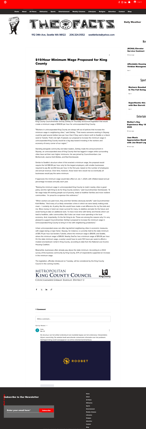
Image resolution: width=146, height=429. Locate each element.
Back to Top (4, 399)
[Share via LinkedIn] (46, 289)
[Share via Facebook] (36, 289)
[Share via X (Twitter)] (41, 289)
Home (88, 393)
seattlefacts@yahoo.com (101, 34)
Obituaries (89, 402)
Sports (88, 406)
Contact (88, 424)
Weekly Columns (91, 412)
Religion (88, 418)
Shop (87, 427)
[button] (129, 2)
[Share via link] (51, 289)
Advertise (89, 421)
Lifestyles (89, 415)
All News (89, 399)
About (88, 396)
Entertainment (90, 409)
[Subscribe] (46, 410)
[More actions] (109, 55)
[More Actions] (109, 330)
